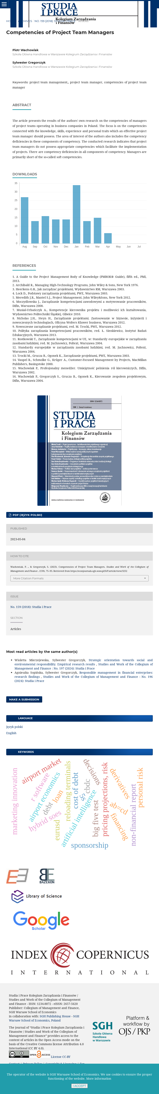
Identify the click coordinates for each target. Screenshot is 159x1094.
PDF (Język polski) (27, 515)
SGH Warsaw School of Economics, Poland (44, 1018)
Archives (25, 21)
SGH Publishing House (55, 1016)
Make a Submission (24, 699)
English (11, 733)
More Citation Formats (28, 578)
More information (98, 1078)
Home (10, 21)
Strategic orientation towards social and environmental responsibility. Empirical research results (84, 662)
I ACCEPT (79, 1086)
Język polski (14, 727)
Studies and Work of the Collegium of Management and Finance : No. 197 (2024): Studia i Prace (84, 666)
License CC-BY (60, 1057)
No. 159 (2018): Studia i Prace (55, 21)
